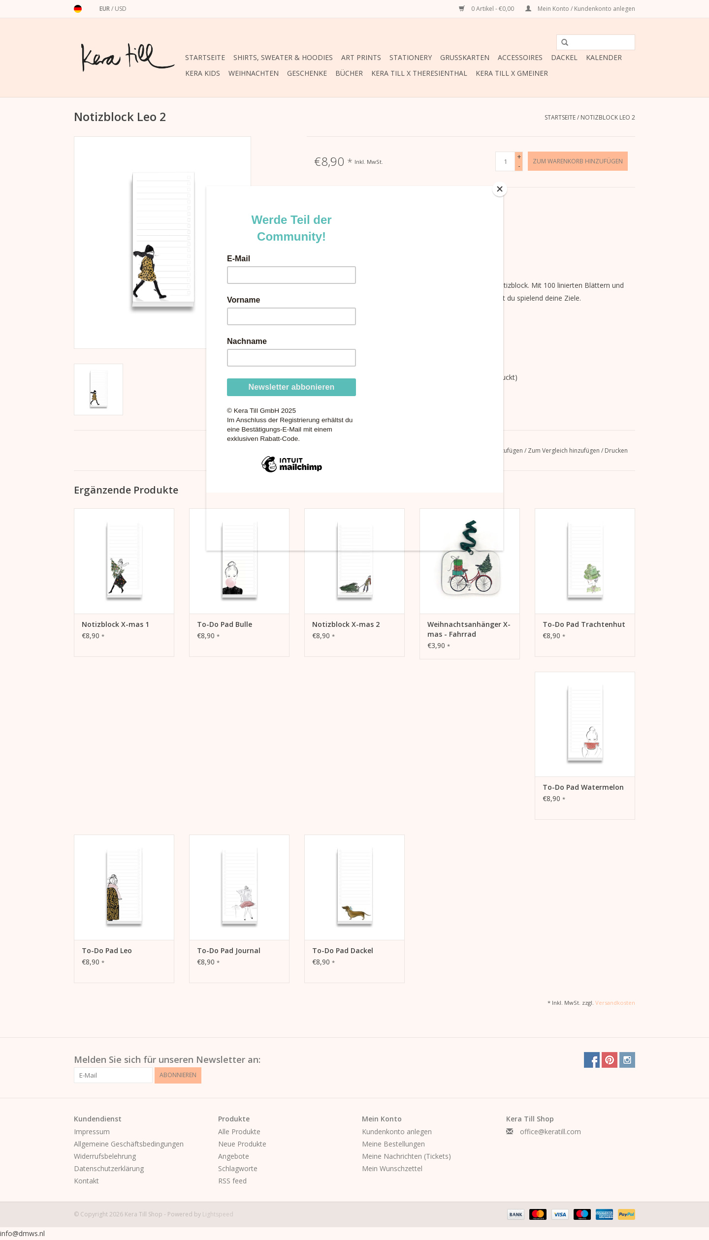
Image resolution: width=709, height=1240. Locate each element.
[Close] (500, 188)
